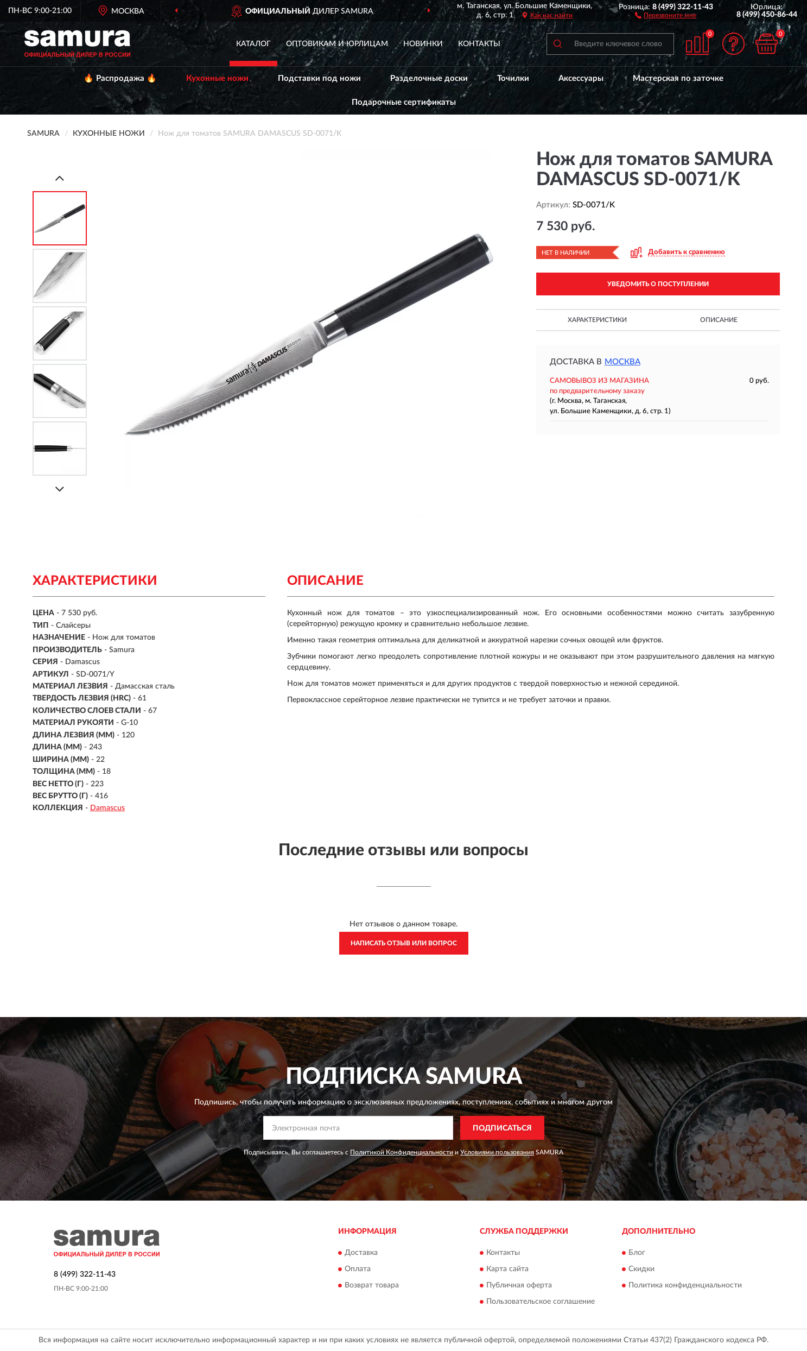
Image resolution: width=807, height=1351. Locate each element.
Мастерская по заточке (678, 78)
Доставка (361, 1253)
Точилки (513, 78)
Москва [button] (622, 362)
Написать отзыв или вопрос (404, 943)
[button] (665, 14)
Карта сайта (507, 1269)
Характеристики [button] (597, 320)
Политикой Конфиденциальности (401, 1152)
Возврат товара (372, 1285)
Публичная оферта (519, 1285)
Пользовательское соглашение (540, 1301)
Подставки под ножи (319, 78)
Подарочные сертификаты (404, 102)
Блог (636, 1253)
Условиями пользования (497, 1152)
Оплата (358, 1269)
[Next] (60, 489)
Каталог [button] (253, 44)
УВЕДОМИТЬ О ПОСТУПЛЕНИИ (658, 284)
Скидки (641, 1269)
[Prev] (60, 178)
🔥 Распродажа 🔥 (120, 78)
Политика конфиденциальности (685, 1285)
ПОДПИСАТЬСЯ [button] (502, 1128)
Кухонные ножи (217, 78)
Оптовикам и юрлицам (337, 44)
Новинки (423, 44)
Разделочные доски (429, 78)
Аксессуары (580, 78)
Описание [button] (719, 320)
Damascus (107, 808)
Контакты (479, 44)
